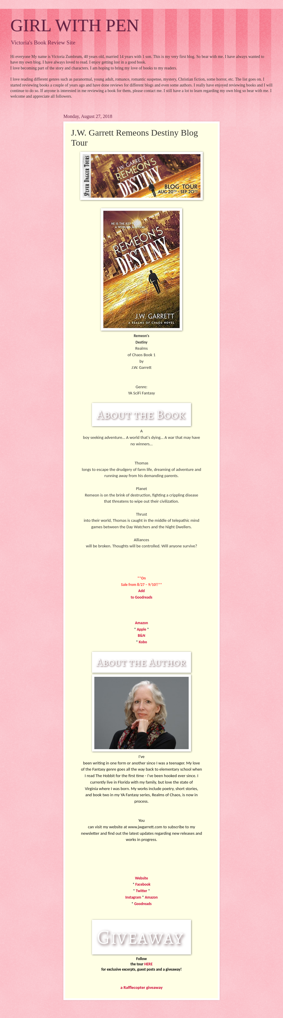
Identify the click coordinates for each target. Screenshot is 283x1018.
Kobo (143, 642)
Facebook (142, 884)
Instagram (133, 897)
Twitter (142, 891)
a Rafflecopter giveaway (141, 987)
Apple (141, 629)
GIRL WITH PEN (74, 25)
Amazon (141, 623)
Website (141, 878)
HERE (148, 964)
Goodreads (143, 904)
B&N (141, 635)
